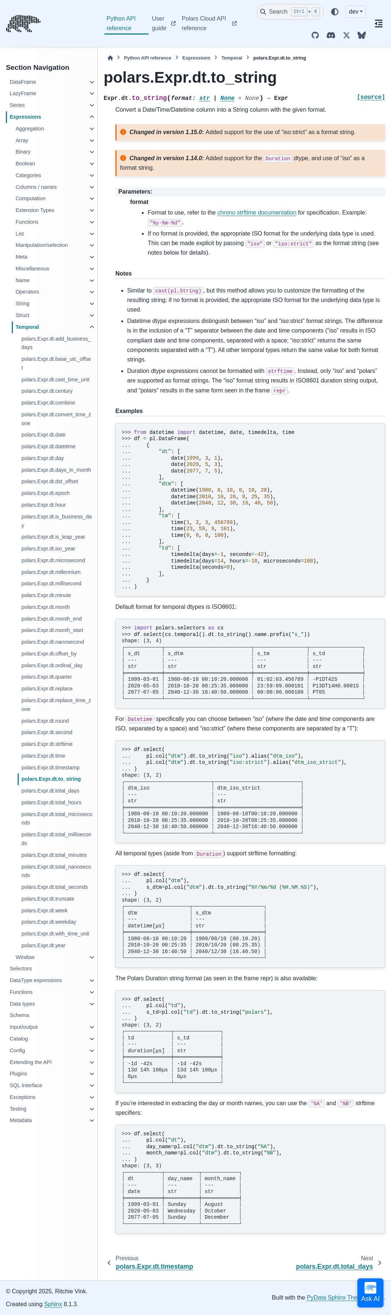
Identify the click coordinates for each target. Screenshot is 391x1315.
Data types (22, 1004)
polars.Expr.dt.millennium (50, 572)
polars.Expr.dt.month (45, 607)
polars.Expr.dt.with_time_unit (55, 934)
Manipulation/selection (41, 245)
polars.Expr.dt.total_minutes (54, 855)
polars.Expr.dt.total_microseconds (56, 818)
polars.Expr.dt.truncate (47, 899)
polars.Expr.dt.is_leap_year (53, 537)
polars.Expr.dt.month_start (52, 630)
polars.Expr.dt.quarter (46, 677)
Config (17, 1050)
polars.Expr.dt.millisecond (51, 583)
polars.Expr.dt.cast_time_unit (55, 379)
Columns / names (36, 187)
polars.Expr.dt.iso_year (48, 548)
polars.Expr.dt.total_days (50, 791)
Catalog (19, 1039)
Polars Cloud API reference (204, 23)
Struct (22, 315)
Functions (26, 222)
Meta (21, 257)
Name (22, 280)
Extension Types (34, 210)
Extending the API (30, 1062)
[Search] (290, 11)
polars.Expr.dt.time (43, 756)
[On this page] (378, 23)
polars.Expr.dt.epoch (45, 493)
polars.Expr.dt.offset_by (48, 654)
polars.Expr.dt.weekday (48, 922)
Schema (19, 1015)
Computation (30, 198)
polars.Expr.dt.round (45, 721)
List (19, 234)
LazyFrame (23, 93)
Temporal (27, 327)
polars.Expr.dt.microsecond (53, 560)
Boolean (25, 163)
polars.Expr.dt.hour (43, 505)
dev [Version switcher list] (354, 11)
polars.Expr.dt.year (43, 945)
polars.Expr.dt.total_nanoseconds (56, 871)
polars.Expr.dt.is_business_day (56, 521)
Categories (28, 175)
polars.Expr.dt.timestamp (50, 767)
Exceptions (22, 1097)
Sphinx (53, 1304)
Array (21, 140)
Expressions (25, 117)
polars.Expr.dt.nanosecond (52, 642)
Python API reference (121, 23)
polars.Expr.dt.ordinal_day (51, 665)
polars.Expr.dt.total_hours (51, 802)
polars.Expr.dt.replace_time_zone (56, 704)
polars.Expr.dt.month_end (51, 619)
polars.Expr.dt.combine (48, 403)
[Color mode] (334, 12)
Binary (23, 152)
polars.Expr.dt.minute (46, 595)
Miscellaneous (32, 269)
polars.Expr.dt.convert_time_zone (56, 419)
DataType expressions (36, 980)
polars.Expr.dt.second (46, 732)
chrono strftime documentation (256, 212)
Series (17, 105)
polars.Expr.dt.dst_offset (49, 481)
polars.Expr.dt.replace (46, 688)
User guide (159, 23)
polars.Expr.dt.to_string (51, 779)
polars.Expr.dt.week (44, 910)
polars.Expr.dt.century (46, 391)
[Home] (110, 58)
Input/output (23, 1027)
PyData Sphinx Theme (336, 1297)
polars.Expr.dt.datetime (48, 446)
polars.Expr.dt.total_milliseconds (56, 838)
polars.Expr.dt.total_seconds (54, 887)
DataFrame (23, 82)
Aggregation (29, 129)
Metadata (21, 1120)
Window (24, 957)
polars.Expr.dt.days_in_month (56, 470)
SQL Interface (26, 1085)
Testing (18, 1109)
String (22, 303)
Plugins (18, 1074)
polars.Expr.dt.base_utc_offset (56, 363)
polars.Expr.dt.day (42, 458)
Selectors (21, 968)
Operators (27, 292)
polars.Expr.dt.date (43, 435)
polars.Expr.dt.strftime (46, 744)
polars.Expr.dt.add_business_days (56, 343)
